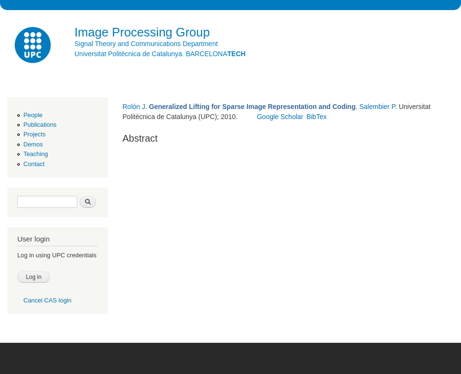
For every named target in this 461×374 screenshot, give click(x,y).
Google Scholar (280, 117)
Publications (40, 124)
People (33, 115)
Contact (34, 164)
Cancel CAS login (48, 300)
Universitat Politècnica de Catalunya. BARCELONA (159, 54)
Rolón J (133, 106)
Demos (33, 144)
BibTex (316, 117)
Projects (35, 134)
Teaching (36, 153)
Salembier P (377, 106)
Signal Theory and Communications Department (146, 44)
